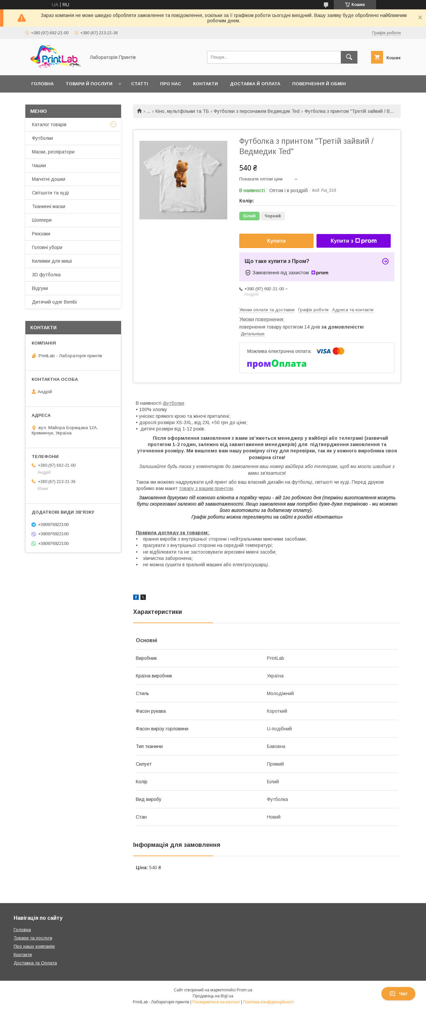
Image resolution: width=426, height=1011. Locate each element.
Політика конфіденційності (268, 1002)
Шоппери (42, 220)
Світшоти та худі (50, 192)
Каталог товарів (49, 124)
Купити (276, 241)
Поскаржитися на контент (216, 1002)
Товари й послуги (89, 83)
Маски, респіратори (53, 151)
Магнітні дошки (48, 179)
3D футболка (46, 274)
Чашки (39, 165)
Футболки (42, 138)
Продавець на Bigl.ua (213, 996)
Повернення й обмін (319, 83)
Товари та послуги (33, 937)
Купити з (353, 241)
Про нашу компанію (34, 946)
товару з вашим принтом (206, 488)
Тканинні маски (48, 206)
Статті (139, 83)
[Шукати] (349, 57)
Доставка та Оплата (35, 962)
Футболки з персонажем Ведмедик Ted (257, 111)
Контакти (205, 83)
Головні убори (47, 247)
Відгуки (40, 288)
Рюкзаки (41, 233)
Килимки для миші (52, 261)
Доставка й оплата (255, 83)
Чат (398, 994)
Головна (42, 83)
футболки (173, 403)
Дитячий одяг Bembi (54, 302)
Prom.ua (244, 990)
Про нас (170, 83)
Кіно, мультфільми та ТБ (182, 111)
